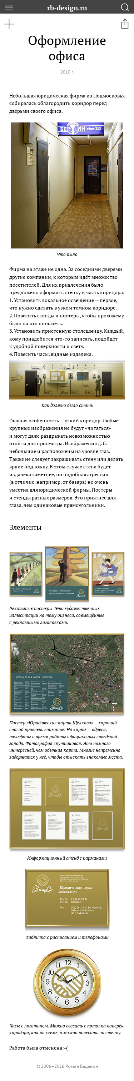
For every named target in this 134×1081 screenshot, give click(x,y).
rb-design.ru (67, 7)
